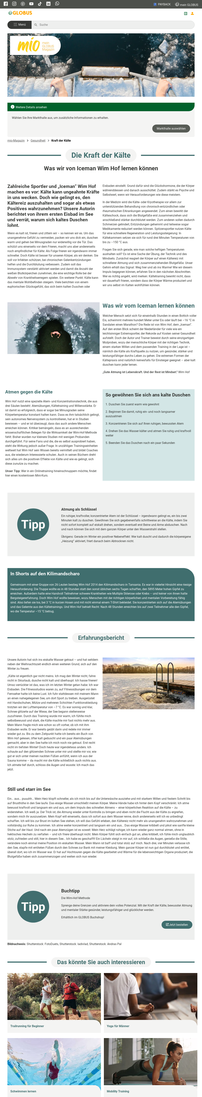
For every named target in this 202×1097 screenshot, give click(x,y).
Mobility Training (118, 1091)
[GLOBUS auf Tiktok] (40, 4)
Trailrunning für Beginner (27, 1026)
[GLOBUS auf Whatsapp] (57, 4)
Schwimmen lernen (23, 1091)
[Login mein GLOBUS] (192, 13)
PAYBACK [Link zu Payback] (162, 4)
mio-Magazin (16, 140)
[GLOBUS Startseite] (20, 13)
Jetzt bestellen (178, 924)
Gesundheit (38, 140)
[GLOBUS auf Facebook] (6, 4)
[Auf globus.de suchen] (115, 24)
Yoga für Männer (118, 1026)
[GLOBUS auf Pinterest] (23, 4)
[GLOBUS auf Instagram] (14, 4)
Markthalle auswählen (171, 128)
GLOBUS (186, 4)
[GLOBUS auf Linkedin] (48, 4)
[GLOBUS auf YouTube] (31, 4)
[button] (19, 25)
